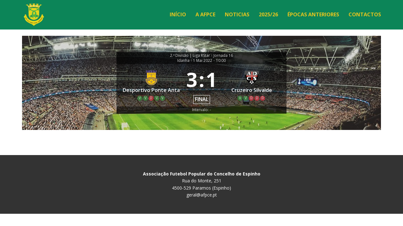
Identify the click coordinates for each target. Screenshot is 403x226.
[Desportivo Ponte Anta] (151, 85)
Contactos (365, 14)
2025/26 (268, 14)
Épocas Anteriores (313, 14)
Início (178, 14)
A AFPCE (205, 14)
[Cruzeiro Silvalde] (252, 85)
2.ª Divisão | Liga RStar (190, 55)
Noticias (237, 14)
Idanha (183, 60)
